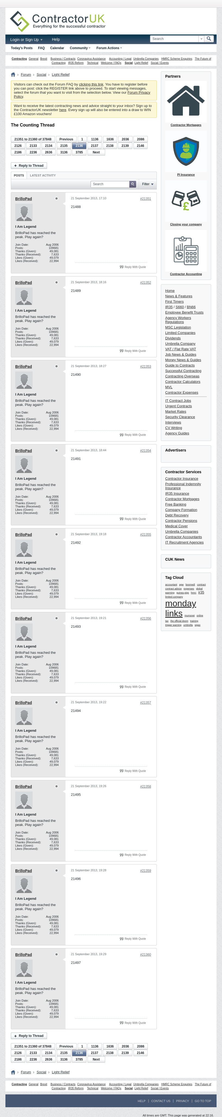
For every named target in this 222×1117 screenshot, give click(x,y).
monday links (180, 608)
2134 (48, 146)
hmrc (193, 592)
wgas (198, 625)
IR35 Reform (76, 62)
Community (80, 48)
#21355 (145, 535)
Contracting (19, 58)
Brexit (43, 58)
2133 (33, 146)
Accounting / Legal (120, 58)
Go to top (203, 1101)
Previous (66, 139)
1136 (94, 139)
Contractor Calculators (182, 382)
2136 (79, 146)
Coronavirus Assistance (91, 58)
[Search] (177, 38)
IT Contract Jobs (178, 401)
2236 (33, 152)
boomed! (190, 584)
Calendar (57, 48)
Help (56, 39)
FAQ (41, 48)
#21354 (145, 451)
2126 (18, 146)
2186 (18, 152)
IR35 (169, 307)
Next (96, 152)
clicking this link (91, 84)
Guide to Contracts (180, 365)
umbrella (188, 625)
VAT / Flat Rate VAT (180, 349)
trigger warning (173, 625)
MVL (169, 387)
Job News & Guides (180, 354)
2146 (140, 146)
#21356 (145, 618)
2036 (125, 139)
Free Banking (175, 504)
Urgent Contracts (178, 406)
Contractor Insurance (181, 479)
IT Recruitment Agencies (184, 542)
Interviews (173, 422)
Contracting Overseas (182, 376)
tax (166, 621)
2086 (140, 139)
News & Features (178, 296)
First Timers (174, 301)
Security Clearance (180, 417)
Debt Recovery (177, 515)
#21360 (145, 955)
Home (170, 291)
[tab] (19, 175)
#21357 (145, 703)
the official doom (179, 621)
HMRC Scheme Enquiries (176, 58)
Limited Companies (180, 333)
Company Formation (181, 510)
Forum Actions (109, 48)
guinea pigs (182, 592)
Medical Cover (176, 526)
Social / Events (160, 62)
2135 (64, 146)
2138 (110, 146)
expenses (189, 588)
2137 (94, 146)
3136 (64, 152)
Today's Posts (22, 48)
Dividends (173, 338)
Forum (26, 74)
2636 (48, 152)
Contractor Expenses (181, 392)
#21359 (145, 871)
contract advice (173, 588)
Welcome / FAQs (111, 62)
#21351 (145, 199)
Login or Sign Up (26, 39)
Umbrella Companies (145, 58)
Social (129, 62)
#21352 (145, 283)
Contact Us (161, 1101)
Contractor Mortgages (182, 499)
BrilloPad (23, 199)
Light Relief (141, 62)
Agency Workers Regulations (178, 320)
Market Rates (175, 411)
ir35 (201, 592)
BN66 (191, 307)
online (200, 615)
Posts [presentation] (19, 175)
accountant (171, 584)
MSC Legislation (178, 327)
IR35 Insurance (177, 493)
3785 (79, 152)
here (62, 110)
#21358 (145, 786)
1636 (110, 139)
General (34, 58)
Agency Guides (177, 433)
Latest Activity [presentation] (43, 175)
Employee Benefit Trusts (184, 312)
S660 (180, 307)
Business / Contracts (63, 58)
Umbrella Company (180, 344)
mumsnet (190, 615)
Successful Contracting (183, 371)
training (194, 621)
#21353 (145, 366)
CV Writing (173, 428)
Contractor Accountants (183, 537)
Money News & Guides (183, 360)
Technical (92, 62)
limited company (174, 596)
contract (201, 584)
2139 (125, 146)
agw (181, 584)
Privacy (182, 1101)
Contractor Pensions (181, 521)
